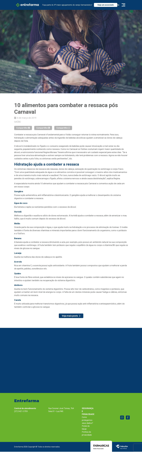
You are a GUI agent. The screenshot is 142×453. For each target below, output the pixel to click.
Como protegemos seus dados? (87, 420)
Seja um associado (105, 5)
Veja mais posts (71, 315)
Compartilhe (23, 128)
